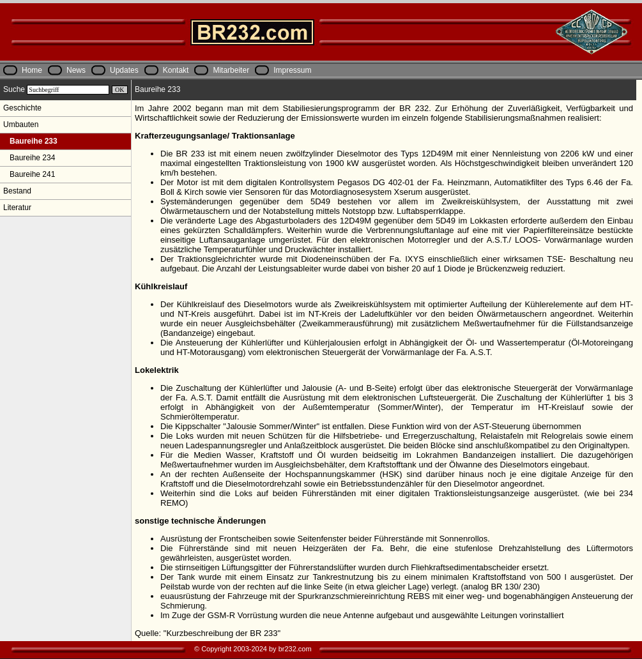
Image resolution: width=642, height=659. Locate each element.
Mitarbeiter (231, 70)
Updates (124, 70)
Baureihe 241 (29, 174)
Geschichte (22, 107)
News (76, 70)
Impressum (292, 70)
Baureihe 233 (30, 141)
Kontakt (176, 70)
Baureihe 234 (29, 157)
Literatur (17, 207)
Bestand (17, 190)
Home (32, 70)
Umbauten (20, 124)
